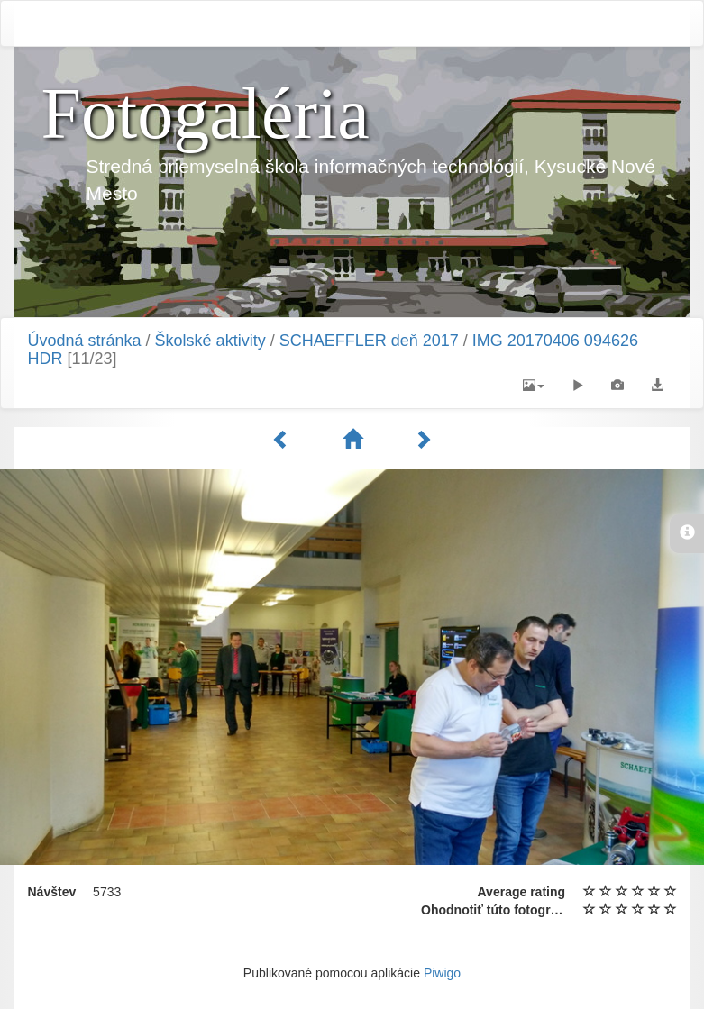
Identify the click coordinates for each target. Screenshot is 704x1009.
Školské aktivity (210, 341)
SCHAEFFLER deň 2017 (369, 341)
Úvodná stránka (85, 341)
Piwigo (442, 973)
